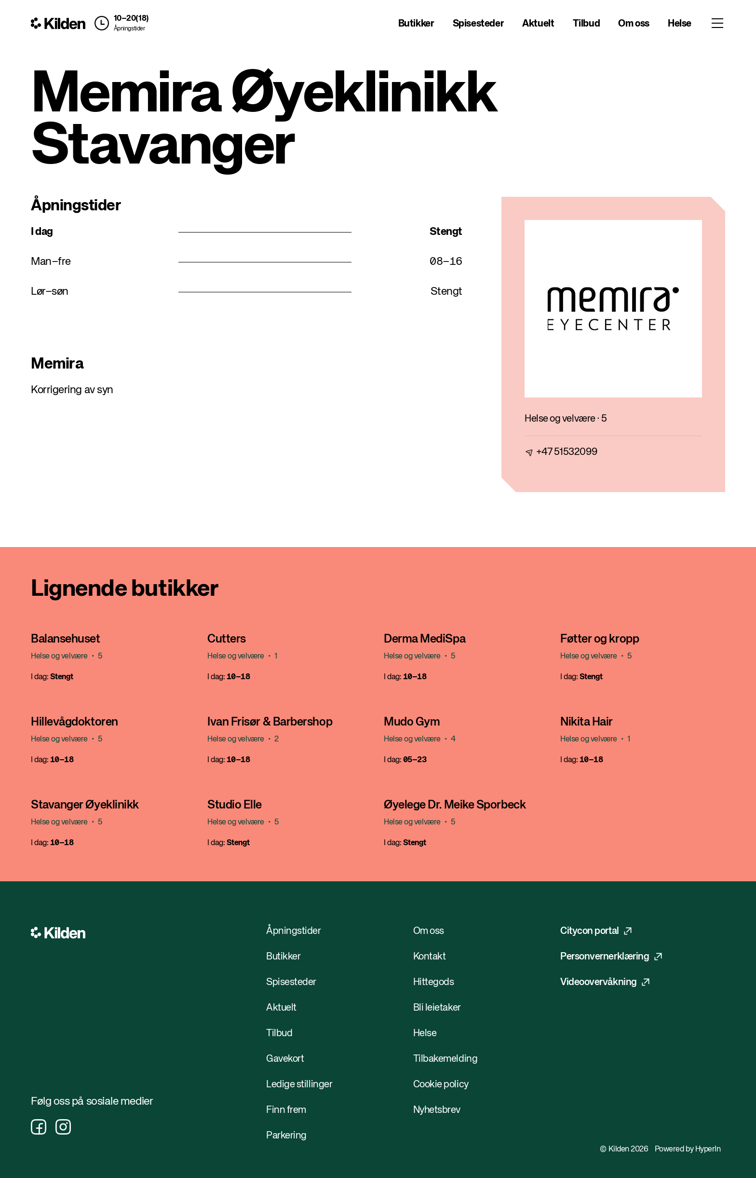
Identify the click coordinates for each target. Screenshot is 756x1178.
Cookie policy (441, 1085)
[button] (119, 23)
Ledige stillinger (299, 1085)
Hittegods (433, 982)
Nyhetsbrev (436, 1110)
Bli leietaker (437, 1008)
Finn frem (286, 1110)
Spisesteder (478, 24)
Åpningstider (129, 29)
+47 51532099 (566, 452)
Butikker (416, 24)
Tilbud (586, 24)
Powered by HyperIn (688, 1149)
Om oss (633, 24)
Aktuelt (538, 24)
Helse (679, 24)
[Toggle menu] (717, 23)
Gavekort (285, 1059)
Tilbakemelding (445, 1059)
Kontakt (429, 957)
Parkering (286, 1136)
